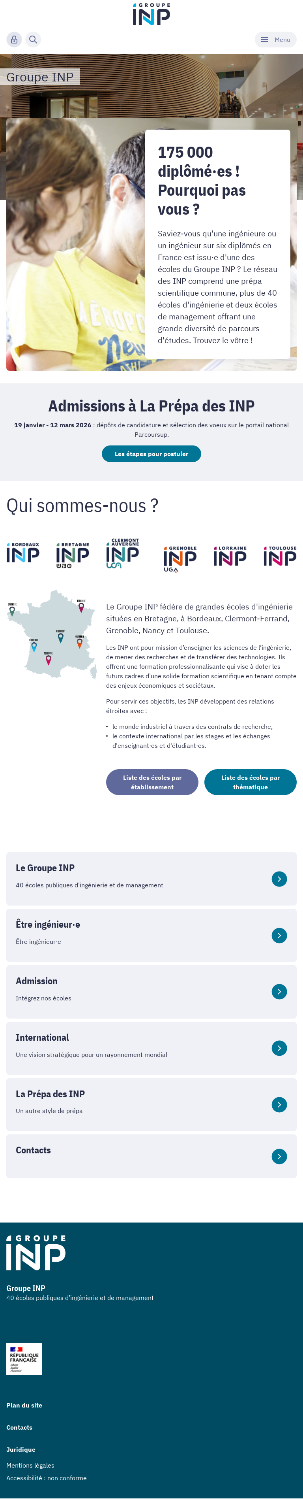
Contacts (19, 1429)
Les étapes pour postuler (151, 455)
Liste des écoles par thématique (250, 783)
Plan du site (24, 1407)
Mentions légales (30, 1467)
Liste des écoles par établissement (152, 783)
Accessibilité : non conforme (46, 1479)
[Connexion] (14, 39)
